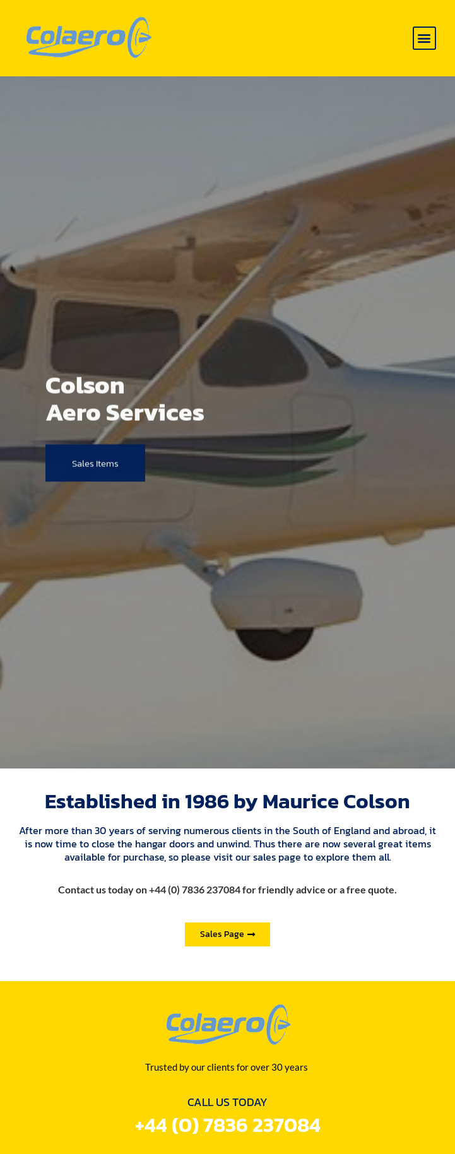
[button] (424, 38)
